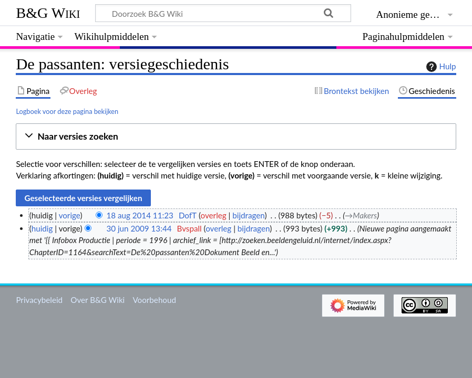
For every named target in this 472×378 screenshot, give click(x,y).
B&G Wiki (48, 13)
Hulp (440, 66)
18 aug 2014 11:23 (139, 215)
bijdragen (248, 215)
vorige (69, 215)
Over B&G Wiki (97, 299)
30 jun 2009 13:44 (138, 228)
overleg (214, 215)
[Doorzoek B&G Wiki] (223, 13)
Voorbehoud (154, 299)
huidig (42, 228)
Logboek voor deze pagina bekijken (67, 111)
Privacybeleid (39, 299)
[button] (236, 137)
